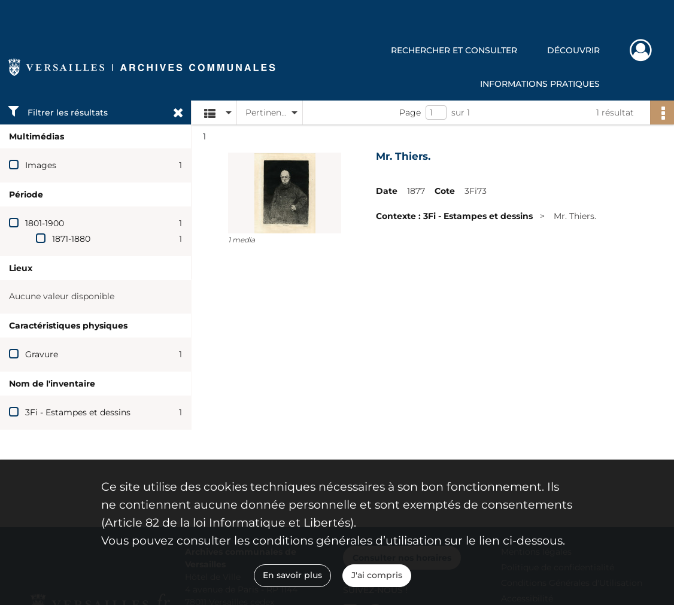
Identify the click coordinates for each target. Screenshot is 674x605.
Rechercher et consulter (454, 50)
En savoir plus (292, 575)
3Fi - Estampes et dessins (77, 412)
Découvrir (573, 50)
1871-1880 (71, 238)
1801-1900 (44, 223)
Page (410, 112)
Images (40, 165)
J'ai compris (376, 575)
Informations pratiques (540, 83)
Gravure (41, 354)
